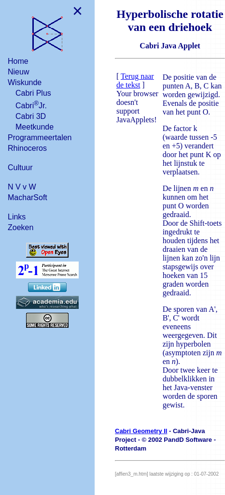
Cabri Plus (33, 93)
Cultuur (20, 167)
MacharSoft (27, 197)
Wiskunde (25, 82)
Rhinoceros (27, 148)
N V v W (22, 187)
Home (18, 61)
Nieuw (18, 72)
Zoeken (20, 227)
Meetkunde (34, 127)
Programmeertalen (40, 137)
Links (17, 217)
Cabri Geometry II (141, 431)
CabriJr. (31, 105)
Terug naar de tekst (135, 80)
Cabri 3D (30, 116)
